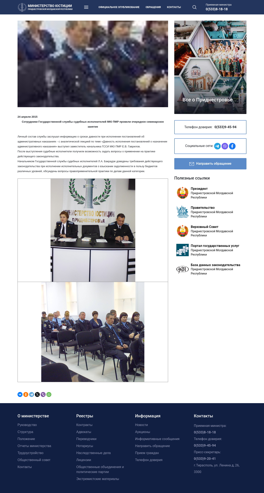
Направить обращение (210, 164)
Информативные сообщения (157, 439)
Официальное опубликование (119, 7)
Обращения (153, 7)
